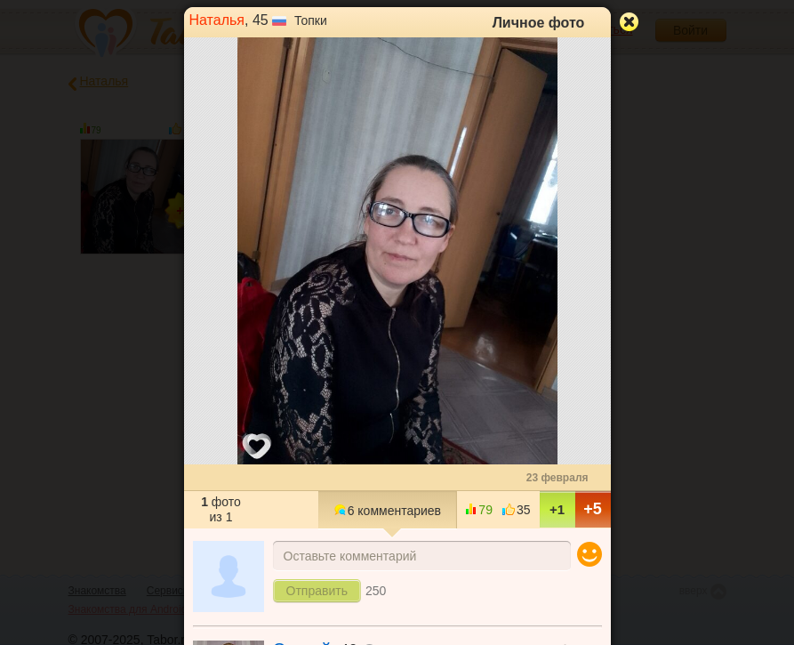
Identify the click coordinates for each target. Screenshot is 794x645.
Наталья (217, 20)
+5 (592, 509)
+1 (557, 509)
